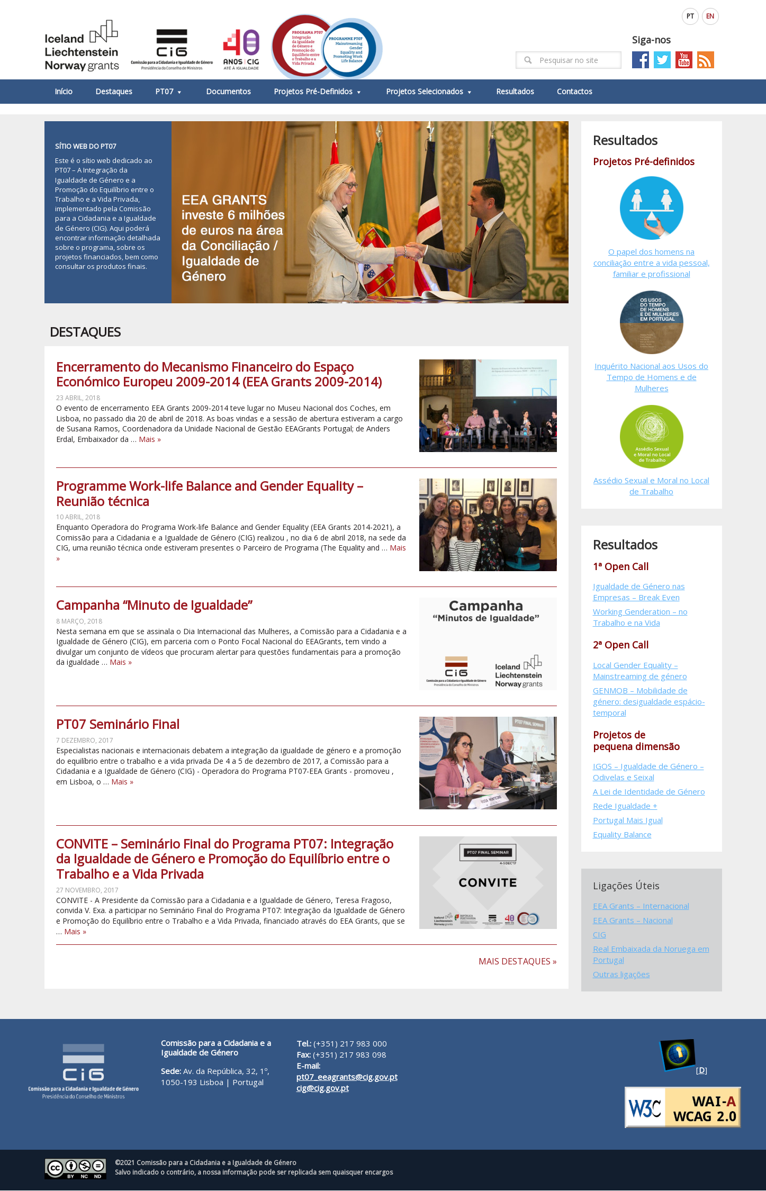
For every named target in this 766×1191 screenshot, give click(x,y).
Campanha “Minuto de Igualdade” (154, 605)
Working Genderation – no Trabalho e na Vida (640, 617)
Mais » (150, 439)
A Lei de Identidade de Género (649, 792)
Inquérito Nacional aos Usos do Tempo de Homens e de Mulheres (651, 376)
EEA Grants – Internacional (641, 905)
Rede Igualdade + (625, 806)
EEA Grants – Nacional (633, 920)
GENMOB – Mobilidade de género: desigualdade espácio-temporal (649, 701)
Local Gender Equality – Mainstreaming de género (640, 670)
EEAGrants (213, 39)
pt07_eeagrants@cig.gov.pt (347, 1076)
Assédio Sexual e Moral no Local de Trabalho (651, 486)
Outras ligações (621, 974)
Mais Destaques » (518, 962)
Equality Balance (622, 834)
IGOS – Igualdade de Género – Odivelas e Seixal (648, 772)
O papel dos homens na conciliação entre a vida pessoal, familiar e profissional (651, 262)
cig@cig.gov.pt (322, 1087)
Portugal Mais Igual (628, 820)
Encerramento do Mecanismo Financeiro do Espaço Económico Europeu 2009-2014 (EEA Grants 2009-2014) (219, 374)
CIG (599, 934)
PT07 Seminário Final (117, 724)
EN (710, 16)
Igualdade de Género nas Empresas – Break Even (639, 592)
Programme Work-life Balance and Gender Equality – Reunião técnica (209, 493)
